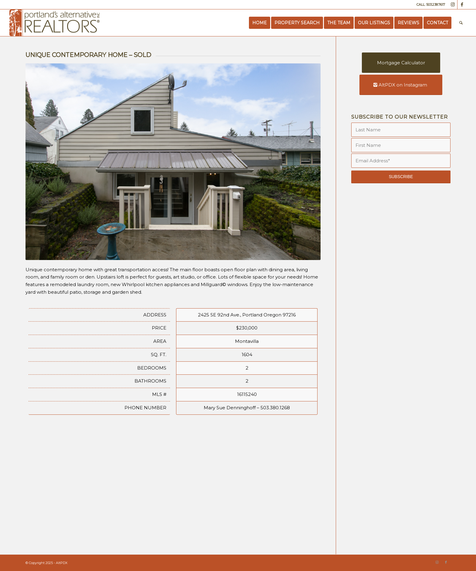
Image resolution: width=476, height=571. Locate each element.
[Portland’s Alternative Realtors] (54, 22)
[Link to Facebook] (462, 4)
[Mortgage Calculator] (401, 62)
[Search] (461, 22)
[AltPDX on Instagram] (400, 85)
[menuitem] (259, 22)
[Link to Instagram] (452, 4)
